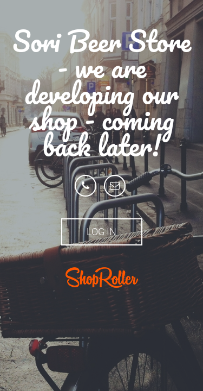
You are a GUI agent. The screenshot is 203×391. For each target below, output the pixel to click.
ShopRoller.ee (102, 277)
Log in (101, 231)
